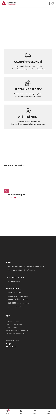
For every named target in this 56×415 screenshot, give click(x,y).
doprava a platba (11, 328)
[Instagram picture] (28, 371)
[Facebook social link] (49, 3)
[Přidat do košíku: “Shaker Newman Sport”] (6, 191)
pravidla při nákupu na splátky (15, 333)
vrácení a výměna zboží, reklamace (17, 330)
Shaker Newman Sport (16, 195)
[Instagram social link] (52, 3)
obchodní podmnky (12, 322)
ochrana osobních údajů (14, 325)
